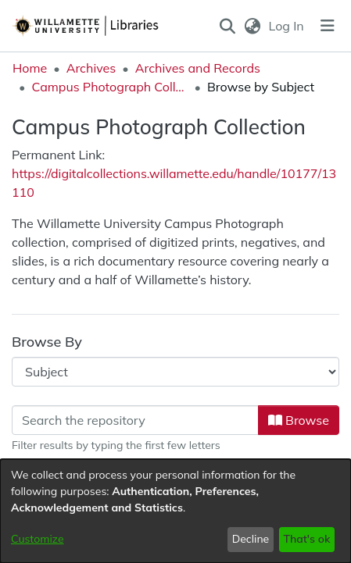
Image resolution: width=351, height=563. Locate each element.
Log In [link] (287, 26)
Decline (251, 539)
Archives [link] (91, 68)
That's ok (306, 539)
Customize (37, 539)
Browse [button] (298, 420)
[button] (228, 25)
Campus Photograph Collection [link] (109, 86)
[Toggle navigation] (327, 26)
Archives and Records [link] (197, 68)
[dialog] (175, 511)
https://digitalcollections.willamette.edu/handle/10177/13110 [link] (174, 183)
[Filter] (135, 420)
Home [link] (30, 68)
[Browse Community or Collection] (175, 372)
